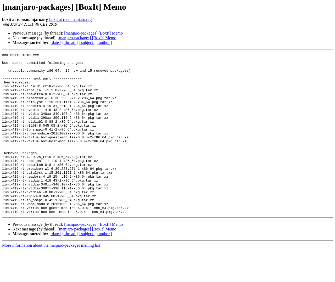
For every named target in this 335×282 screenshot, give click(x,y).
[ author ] (104, 42)
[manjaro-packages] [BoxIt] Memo (93, 33)
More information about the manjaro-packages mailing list (51, 277)
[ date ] (55, 42)
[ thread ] (70, 42)
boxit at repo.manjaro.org (70, 19)
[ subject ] (87, 42)
